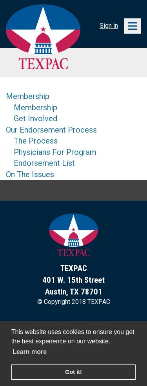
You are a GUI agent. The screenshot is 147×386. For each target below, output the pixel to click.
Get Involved (35, 118)
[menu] (51, 135)
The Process (36, 140)
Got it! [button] (73, 372)
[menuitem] (51, 96)
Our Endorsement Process (51, 130)
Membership (27, 96)
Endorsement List (44, 163)
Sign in (109, 25)
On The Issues (30, 174)
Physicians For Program (55, 152)
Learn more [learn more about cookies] (30, 351)
